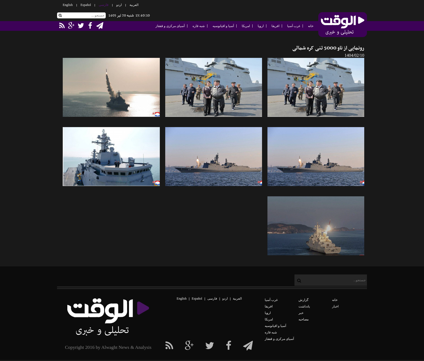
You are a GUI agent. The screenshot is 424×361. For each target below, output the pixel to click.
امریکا (246, 26)
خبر (301, 313)
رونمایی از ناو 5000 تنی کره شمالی (328, 48)
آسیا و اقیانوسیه (223, 26)
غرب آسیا (293, 26)
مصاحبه (304, 319)
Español (86, 5)
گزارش (304, 300)
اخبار (335, 306)
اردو (119, 5)
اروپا (261, 26)
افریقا (275, 26)
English (68, 5)
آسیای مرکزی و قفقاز (170, 26)
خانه (310, 26)
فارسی (103, 5)
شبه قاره (199, 26)
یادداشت (304, 306)
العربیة (134, 5)
